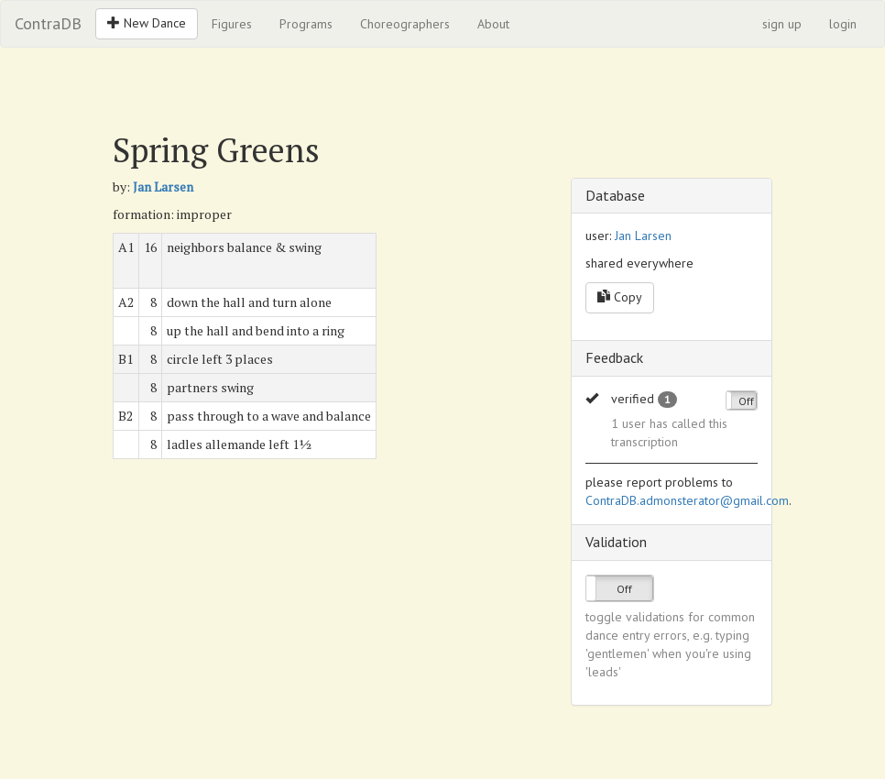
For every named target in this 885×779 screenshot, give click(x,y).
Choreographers (405, 24)
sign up (782, 24)
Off (746, 401)
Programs (306, 24)
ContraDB (48, 23)
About (493, 24)
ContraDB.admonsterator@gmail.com (687, 500)
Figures (232, 24)
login (843, 24)
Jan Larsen (163, 186)
